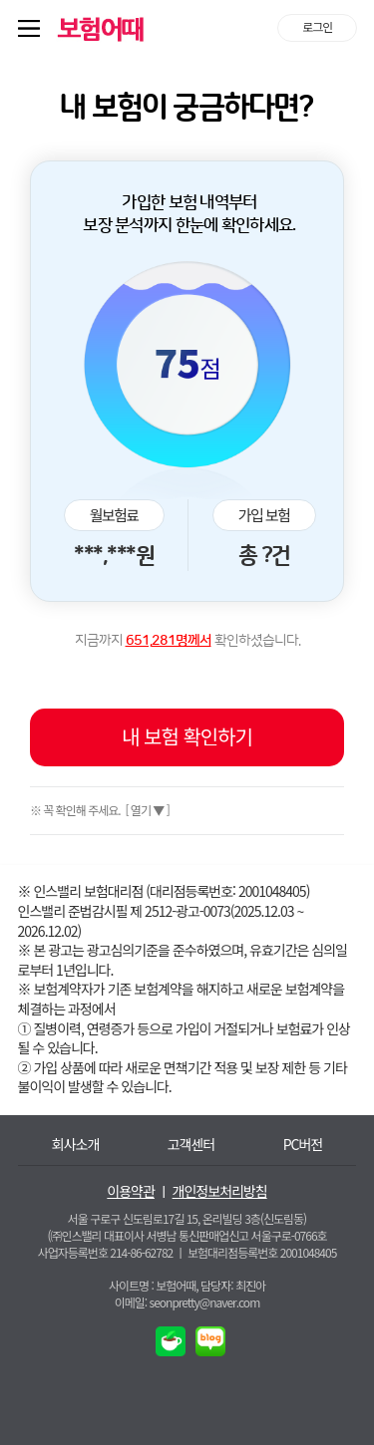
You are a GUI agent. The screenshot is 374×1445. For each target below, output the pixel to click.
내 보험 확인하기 (187, 736)
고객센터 (191, 1144)
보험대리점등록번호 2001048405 (261, 1252)
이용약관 (131, 1191)
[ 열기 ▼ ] (146, 809)
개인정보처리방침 (220, 1191)
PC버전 (303, 1144)
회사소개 (76, 1144)
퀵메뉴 (33, 28)
